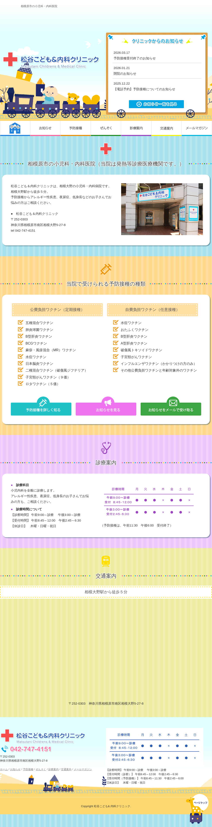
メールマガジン (197, 128)
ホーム (15, 128)
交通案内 (166, 128)
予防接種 (76, 128)
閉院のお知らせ (125, 73)
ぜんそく (106, 128)
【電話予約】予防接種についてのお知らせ (144, 89)
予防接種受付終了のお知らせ (135, 58)
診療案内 (136, 128)
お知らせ (45, 128)
